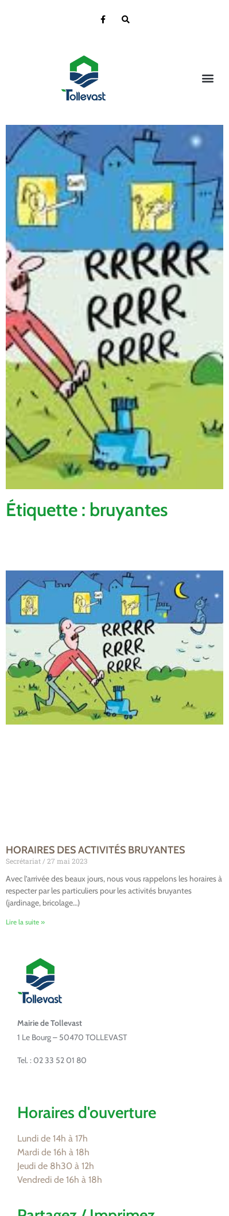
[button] (208, 78)
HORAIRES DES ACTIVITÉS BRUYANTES (95, 850)
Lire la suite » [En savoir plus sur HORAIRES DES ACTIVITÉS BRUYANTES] (25, 922)
